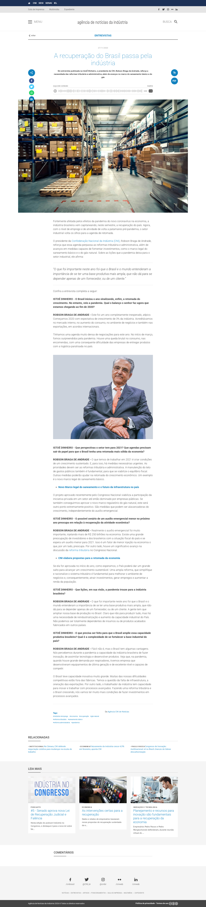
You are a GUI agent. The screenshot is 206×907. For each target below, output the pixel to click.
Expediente (69, 9)
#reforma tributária (59, 719)
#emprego (64, 716)
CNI (35, 3)
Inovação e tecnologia (145, 807)
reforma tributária (79, 550)
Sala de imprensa (115, 893)
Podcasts (36, 807)
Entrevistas (76, 893)
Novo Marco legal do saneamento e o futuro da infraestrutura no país (98, 487)
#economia (74, 716)
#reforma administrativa (61, 722)
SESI (41, 3)
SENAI (48, 3)
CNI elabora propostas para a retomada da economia (89, 558)
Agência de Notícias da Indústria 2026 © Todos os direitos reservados (56, 903)
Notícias (65, 893)
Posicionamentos (98, 893)
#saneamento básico (75, 719)
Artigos (86, 893)
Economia (85, 746)
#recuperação (84, 716)
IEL (55, 3)
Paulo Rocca (138, 746)
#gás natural (94, 716)
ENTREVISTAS (103, 35)
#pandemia (75, 722)
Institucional (36, 746)
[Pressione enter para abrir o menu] (30, 22)
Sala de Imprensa (36, 9)
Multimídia (54, 9)
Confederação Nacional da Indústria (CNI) (96, 240)
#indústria (56, 716)
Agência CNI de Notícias (118, 711)
